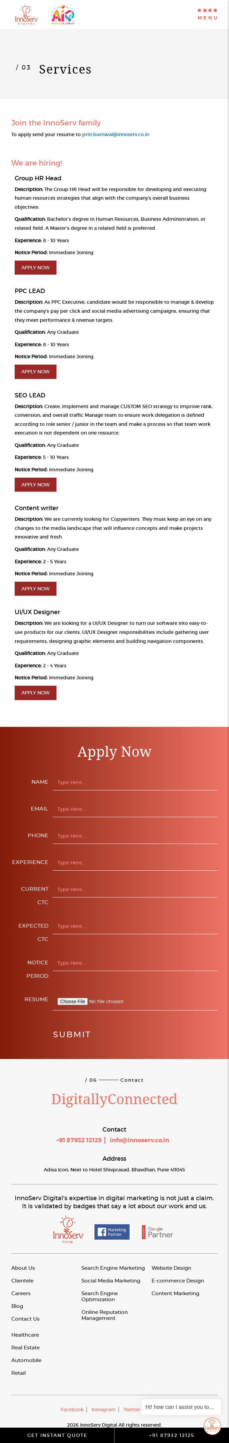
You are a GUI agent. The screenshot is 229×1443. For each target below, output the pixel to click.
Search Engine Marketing (113, 1268)
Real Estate (25, 1347)
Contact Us (25, 1319)
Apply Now (35, 268)
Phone (38, 835)
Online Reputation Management (104, 1315)
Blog (17, 1306)
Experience (30, 862)
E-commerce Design (178, 1280)
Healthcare (25, 1335)
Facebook (72, 1409)
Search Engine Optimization (99, 1296)
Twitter (132, 1409)
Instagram (103, 1409)
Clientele (22, 1280)
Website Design (171, 1268)
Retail (18, 1373)
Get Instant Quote (57, 1435)
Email (39, 808)
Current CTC (34, 895)
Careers (21, 1293)
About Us (23, 1268)
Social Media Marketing (110, 1280)
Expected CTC (33, 932)
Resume (36, 999)
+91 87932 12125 (79, 1140)
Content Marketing (175, 1293)
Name (39, 782)
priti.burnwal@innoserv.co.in (115, 134)
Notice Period (37, 969)
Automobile (26, 1360)
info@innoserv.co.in (139, 1140)
